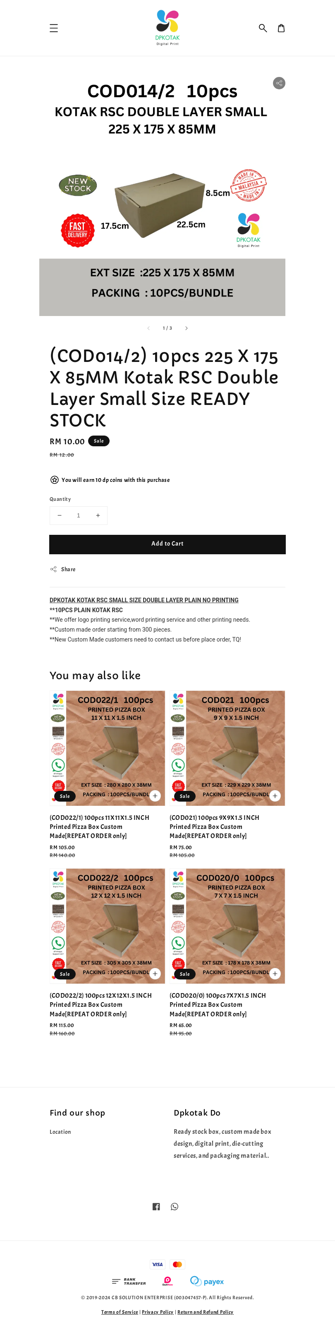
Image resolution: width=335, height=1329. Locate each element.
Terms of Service (119, 1312)
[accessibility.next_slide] (186, 328)
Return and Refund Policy (205, 1312)
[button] (263, 28)
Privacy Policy (158, 1312)
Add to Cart (167, 544)
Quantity (60, 499)
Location (60, 1131)
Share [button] (63, 569)
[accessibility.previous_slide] (149, 328)
